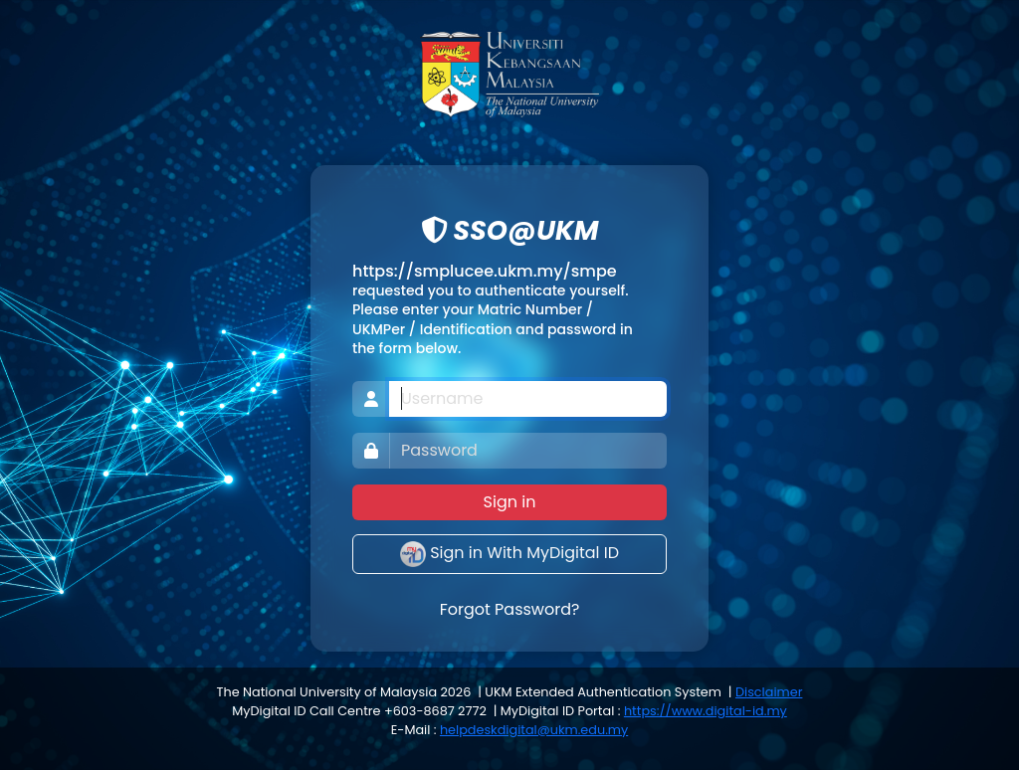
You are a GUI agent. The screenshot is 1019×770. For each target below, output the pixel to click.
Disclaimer (768, 691)
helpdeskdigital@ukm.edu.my (534, 729)
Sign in (510, 501)
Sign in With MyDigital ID (509, 554)
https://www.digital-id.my (705, 710)
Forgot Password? (510, 609)
